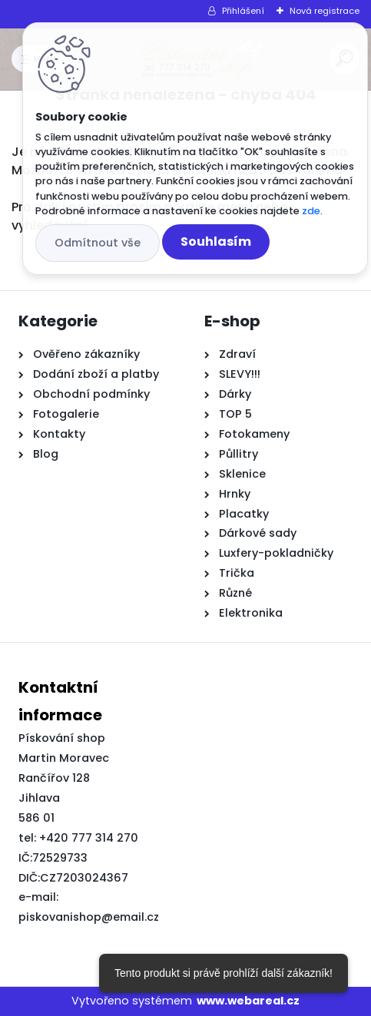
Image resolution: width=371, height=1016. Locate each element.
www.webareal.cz (248, 1000)
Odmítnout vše (98, 242)
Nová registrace (324, 11)
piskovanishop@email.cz (88, 917)
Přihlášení (243, 11)
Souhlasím (216, 241)
